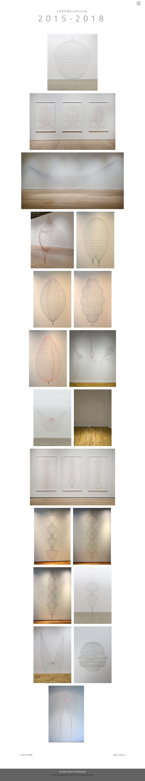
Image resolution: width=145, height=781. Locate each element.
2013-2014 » (119, 755)
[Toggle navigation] (138, 3)
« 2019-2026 (25, 755)
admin (72, 777)
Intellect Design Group (81, 774)
